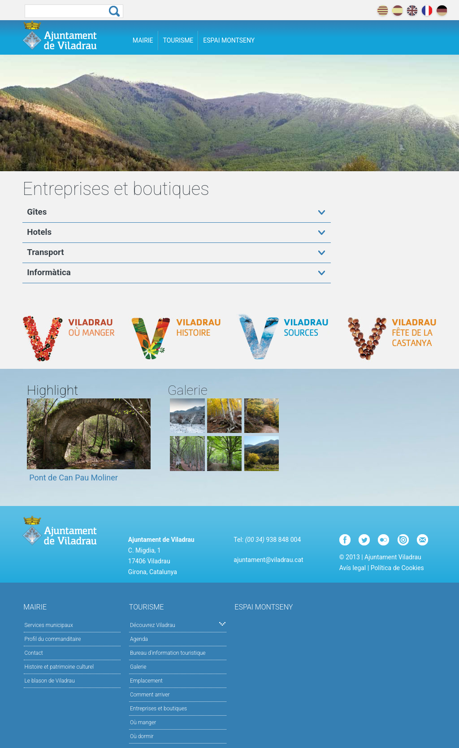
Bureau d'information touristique (168, 653)
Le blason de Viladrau (50, 681)
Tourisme (178, 40)
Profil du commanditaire (53, 639)
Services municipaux (49, 625)
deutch (442, 10)
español (397, 10)
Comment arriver (150, 695)
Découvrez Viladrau (177, 624)
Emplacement (146, 681)
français (427, 10)
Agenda (139, 639)
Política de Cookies (397, 567)
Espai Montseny (229, 40)
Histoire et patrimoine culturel (59, 667)
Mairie (143, 40)
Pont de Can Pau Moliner (73, 477)
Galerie (138, 667)
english (412, 10)
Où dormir (141, 736)
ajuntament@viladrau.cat (268, 559)
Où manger (143, 722)
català (382, 10)
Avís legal (352, 567)
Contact (34, 653)
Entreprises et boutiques (158, 708)
